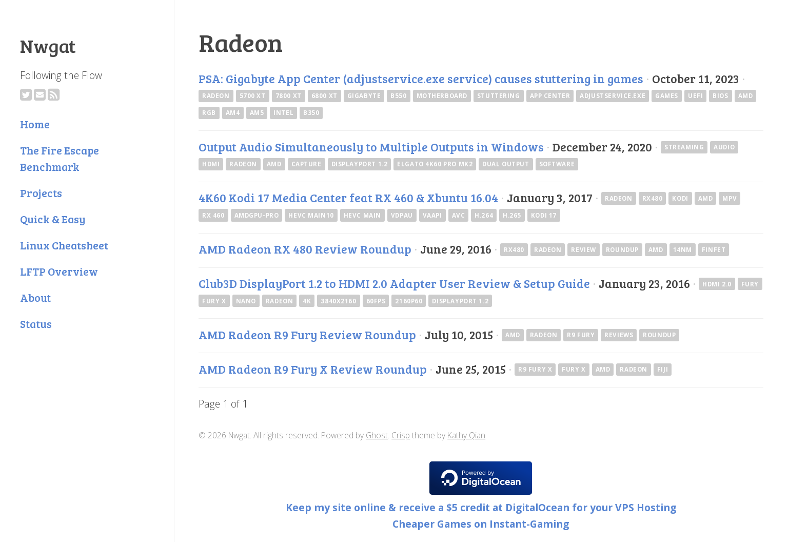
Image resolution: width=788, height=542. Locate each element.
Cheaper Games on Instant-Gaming (480, 524)
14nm (682, 250)
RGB (209, 113)
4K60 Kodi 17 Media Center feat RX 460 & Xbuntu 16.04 (348, 197)
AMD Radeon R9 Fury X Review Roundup (313, 369)
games (666, 96)
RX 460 (213, 215)
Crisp (400, 435)
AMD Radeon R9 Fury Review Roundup (307, 334)
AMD (745, 96)
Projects (41, 192)
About (35, 297)
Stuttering (498, 96)
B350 (311, 113)
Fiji (662, 369)
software (557, 164)
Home (35, 124)
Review (583, 250)
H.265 (512, 215)
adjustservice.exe (612, 96)
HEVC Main (362, 215)
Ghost (377, 435)
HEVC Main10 (310, 215)
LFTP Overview (59, 271)
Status (36, 323)
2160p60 (408, 301)
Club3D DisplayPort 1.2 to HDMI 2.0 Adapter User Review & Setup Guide (394, 283)
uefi (695, 96)
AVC (458, 215)
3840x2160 (338, 301)
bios (720, 96)
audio (724, 147)
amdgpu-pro (256, 215)
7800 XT (288, 96)
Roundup (622, 250)
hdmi (211, 164)
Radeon (216, 96)
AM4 (233, 113)
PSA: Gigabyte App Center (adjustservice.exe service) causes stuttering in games (421, 78)
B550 (398, 96)
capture (306, 164)
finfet (714, 250)
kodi (680, 198)
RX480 (652, 198)
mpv (729, 198)
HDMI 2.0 (717, 284)
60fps (376, 301)
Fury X (214, 301)
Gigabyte (364, 96)
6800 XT (324, 96)
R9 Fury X (535, 369)
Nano (246, 301)
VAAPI (432, 215)
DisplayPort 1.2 (359, 164)
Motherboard (442, 96)
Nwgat (48, 45)
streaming (684, 147)
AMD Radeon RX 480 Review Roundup (305, 249)
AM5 (257, 113)
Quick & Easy (52, 218)
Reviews (618, 335)
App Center (550, 96)
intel (283, 113)
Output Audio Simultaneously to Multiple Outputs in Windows (371, 147)
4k (307, 301)
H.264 (484, 215)
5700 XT (253, 96)
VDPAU (402, 215)
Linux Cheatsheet (64, 245)
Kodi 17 (544, 215)
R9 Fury (581, 335)
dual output (505, 164)
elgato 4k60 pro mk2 (434, 164)
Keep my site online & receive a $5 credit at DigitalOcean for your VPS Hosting (481, 507)
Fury (750, 284)
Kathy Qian (466, 435)
